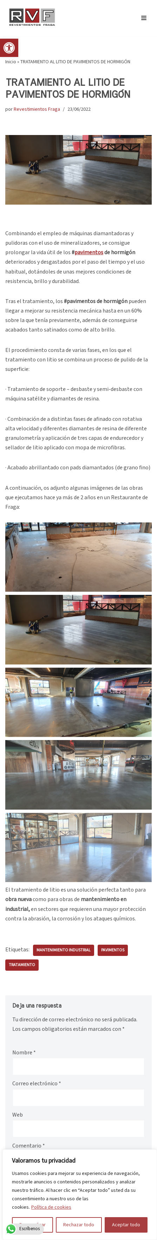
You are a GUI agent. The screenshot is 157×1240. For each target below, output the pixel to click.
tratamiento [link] (22, 965)
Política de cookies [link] (51, 1207)
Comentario (28, 1146)
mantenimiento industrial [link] (64, 950)
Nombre (24, 1052)
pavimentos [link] (112, 950)
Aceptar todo (126, 1225)
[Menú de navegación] (144, 18)
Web (17, 1115)
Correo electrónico (36, 1083)
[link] (9, 48)
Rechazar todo (78, 1225)
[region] (79, 1194)
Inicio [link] (10, 62)
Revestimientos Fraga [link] (37, 109)
